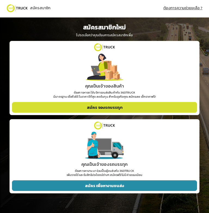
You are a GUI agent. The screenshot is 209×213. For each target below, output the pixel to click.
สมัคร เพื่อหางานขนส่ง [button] (104, 185)
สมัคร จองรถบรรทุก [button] (104, 107)
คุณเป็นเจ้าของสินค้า (104, 86)
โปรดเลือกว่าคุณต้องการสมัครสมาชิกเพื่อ (104, 35)
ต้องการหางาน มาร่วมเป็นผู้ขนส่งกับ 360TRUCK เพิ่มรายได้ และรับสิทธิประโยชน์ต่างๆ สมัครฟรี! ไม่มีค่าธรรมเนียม (105, 173)
